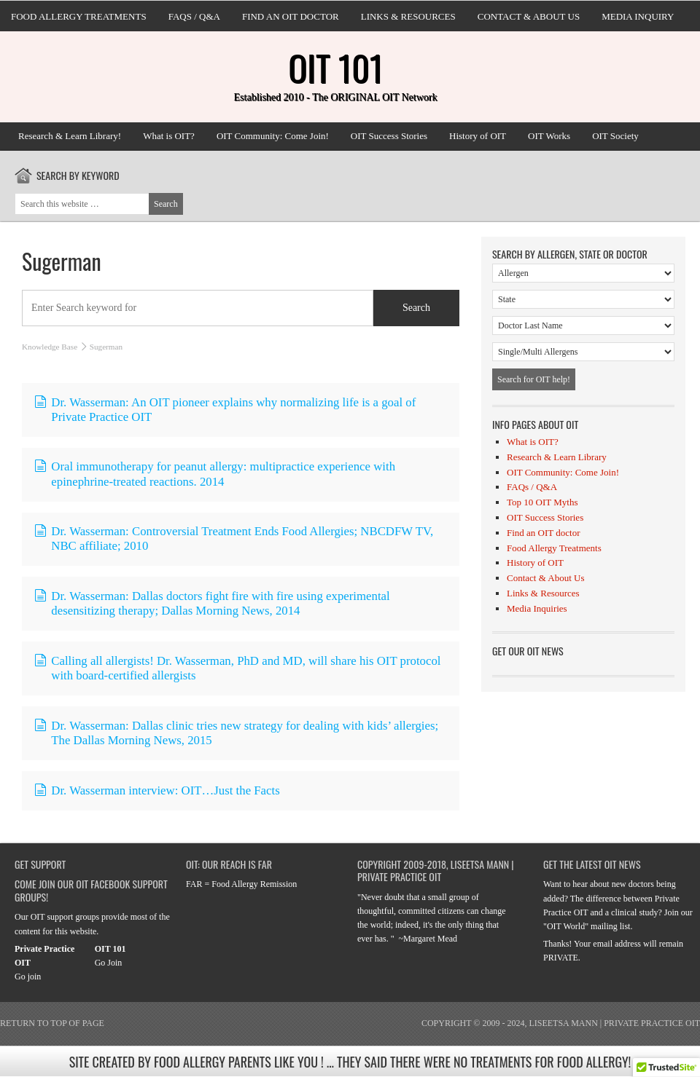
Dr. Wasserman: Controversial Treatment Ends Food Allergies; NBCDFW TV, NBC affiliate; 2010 (233, 538)
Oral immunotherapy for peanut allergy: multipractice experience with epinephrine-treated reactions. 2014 (214, 473)
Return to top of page (52, 1023)
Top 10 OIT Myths (542, 502)
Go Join (108, 963)
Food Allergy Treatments (79, 16)
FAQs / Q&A (194, 16)
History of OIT (477, 135)
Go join (28, 976)
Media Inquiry (638, 16)
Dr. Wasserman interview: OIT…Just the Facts (157, 790)
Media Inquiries (537, 608)
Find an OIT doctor (290, 16)
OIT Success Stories (389, 135)
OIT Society (615, 135)
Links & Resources (408, 16)
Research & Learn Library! (69, 135)
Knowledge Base (49, 346)
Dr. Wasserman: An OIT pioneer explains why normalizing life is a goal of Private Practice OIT (225, 409)
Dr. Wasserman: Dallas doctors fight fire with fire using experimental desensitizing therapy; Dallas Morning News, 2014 (212, 603)
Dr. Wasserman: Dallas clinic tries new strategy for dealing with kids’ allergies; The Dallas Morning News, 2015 (236, 733)
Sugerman (61, 261)
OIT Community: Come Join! (273, 135)
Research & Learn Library (557, 456)
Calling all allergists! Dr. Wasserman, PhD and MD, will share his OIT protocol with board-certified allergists (237, 668)
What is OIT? (169, 135)
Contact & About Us (529, 16)
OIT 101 (335, 67)
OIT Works (549, 135)
